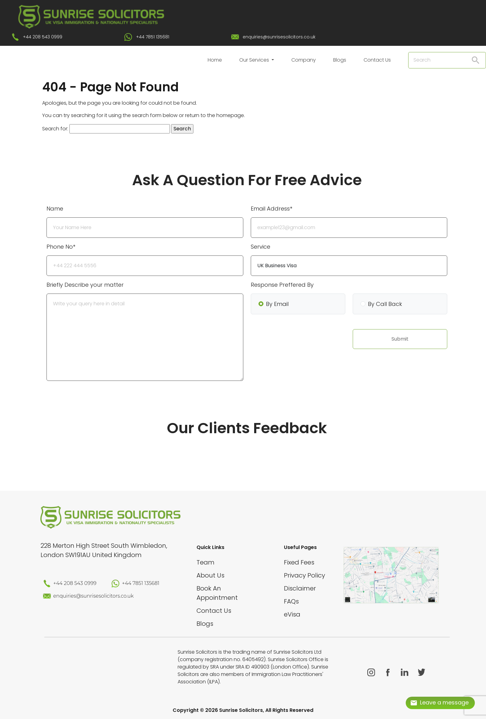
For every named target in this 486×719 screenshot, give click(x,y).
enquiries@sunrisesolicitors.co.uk (279, 37)
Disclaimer (300, 588)
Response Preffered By (282, 285)
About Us (210, 575)
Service (260, 247)
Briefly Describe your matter (85, 285)
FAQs (291, 601)
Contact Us (377, 59)
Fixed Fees (299, 562)
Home (215, 59)
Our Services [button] (254, 59)
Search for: (55, 128)
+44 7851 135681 (152, 37)
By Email (277, 304)
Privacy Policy (304, 575)
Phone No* (60, 247)
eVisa (292, 614)
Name (54, 208)
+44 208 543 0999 (42, 37)
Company (303, 59)
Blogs (339, 59)
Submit (400, 338)
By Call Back (385, 304)
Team (205, 562)
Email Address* (271, 208)
